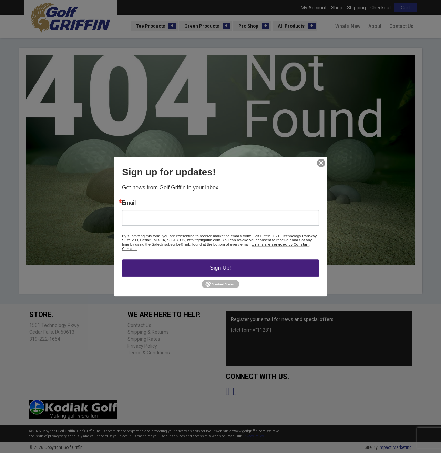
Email (129, 203)
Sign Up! (220, 268)
